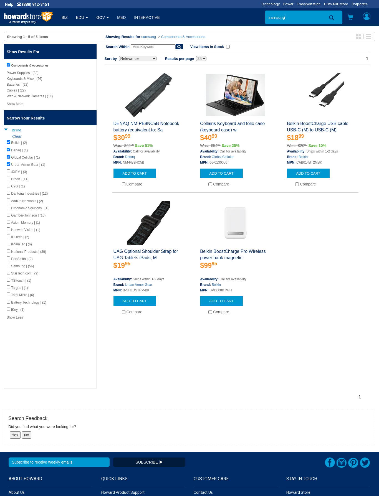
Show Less (15, 317)
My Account (204, 431)
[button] (350, 18)
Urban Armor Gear (138, 285)
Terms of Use (20, 448)
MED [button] (121, 17)
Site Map (201, 448)
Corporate (360, 4)
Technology (270, 4)
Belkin (303, 157)
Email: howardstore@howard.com (316, 448)
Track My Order (207, 436)
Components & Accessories (183, 37)
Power (288, 4)
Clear (16, 136)
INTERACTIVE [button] (147, 17)
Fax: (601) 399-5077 (303, 442)
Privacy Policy (20, 442)
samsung (148, 37)
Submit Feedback (116, 431)
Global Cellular (223, 157)
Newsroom (18, 431)
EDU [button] (82, 17)
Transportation (308, 4)
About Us (17, 425)
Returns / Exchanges (212, 442)
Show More (15, 104)
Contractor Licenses (26, 453)
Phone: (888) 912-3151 (306, 436)
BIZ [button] (65, 17)
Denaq (130, 157)
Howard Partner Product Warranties (132, 442)
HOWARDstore (336, 4)
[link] (289, 482)
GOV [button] (102, 17)
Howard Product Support (123, 425)
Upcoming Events (116, 448)
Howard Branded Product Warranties (133, 436)
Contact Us (203, 425)
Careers (15, 436)
